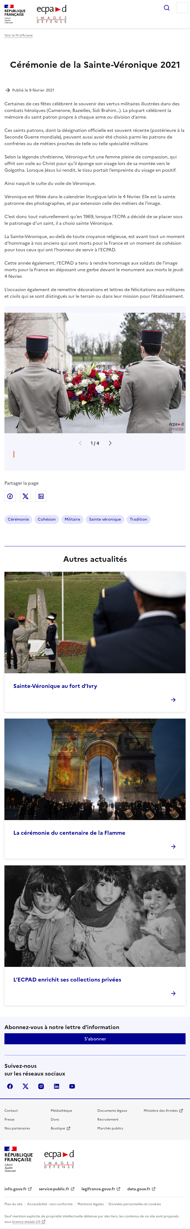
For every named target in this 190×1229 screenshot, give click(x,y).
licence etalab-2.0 (26, 1221)
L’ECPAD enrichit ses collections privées (67, 979)
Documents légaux (112, 1110)
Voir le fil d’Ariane (18, 35)
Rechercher (166, 7)
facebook (10, 1086)
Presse (9, 1119)
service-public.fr (54, 1189)
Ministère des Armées (161, 1110)
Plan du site (13, 1204)
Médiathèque (61, 1110)
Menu (182, 7)
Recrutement (107, 1119)
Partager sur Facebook (10, 496)
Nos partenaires (17, 1128)
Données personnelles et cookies (134, 1204)
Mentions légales (90, 1204)
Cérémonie (18, 519)
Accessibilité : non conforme (50, 1204)
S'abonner (95, 1038)
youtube (72, 1086)
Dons (55, 1119)
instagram (41, 1086)
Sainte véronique (105, 519)
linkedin (56, 1086)
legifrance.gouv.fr (98, 1189)
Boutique (58, 1128)
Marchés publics (110, 1128)
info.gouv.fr (15, 1189)
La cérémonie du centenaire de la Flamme (69, 833)
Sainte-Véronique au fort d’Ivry (55, 686)
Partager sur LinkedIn (41, 496)
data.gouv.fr (138, 1189)
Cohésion (47, 519)
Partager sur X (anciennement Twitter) (25, 496)
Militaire (72, 519)
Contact (11, 1110)
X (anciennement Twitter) (25, 1086)
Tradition (138, 519)
